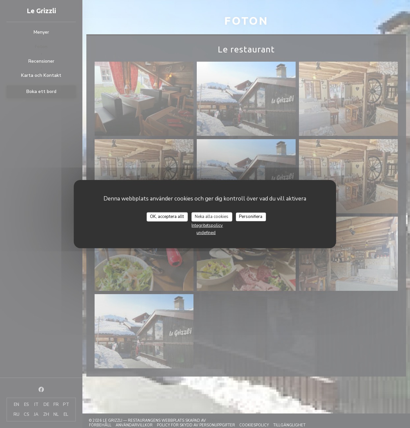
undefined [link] (206, 232)
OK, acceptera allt (167, 217)
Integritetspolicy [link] (207, 225)
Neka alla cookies (211, 217)
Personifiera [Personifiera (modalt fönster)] (250, 217)
